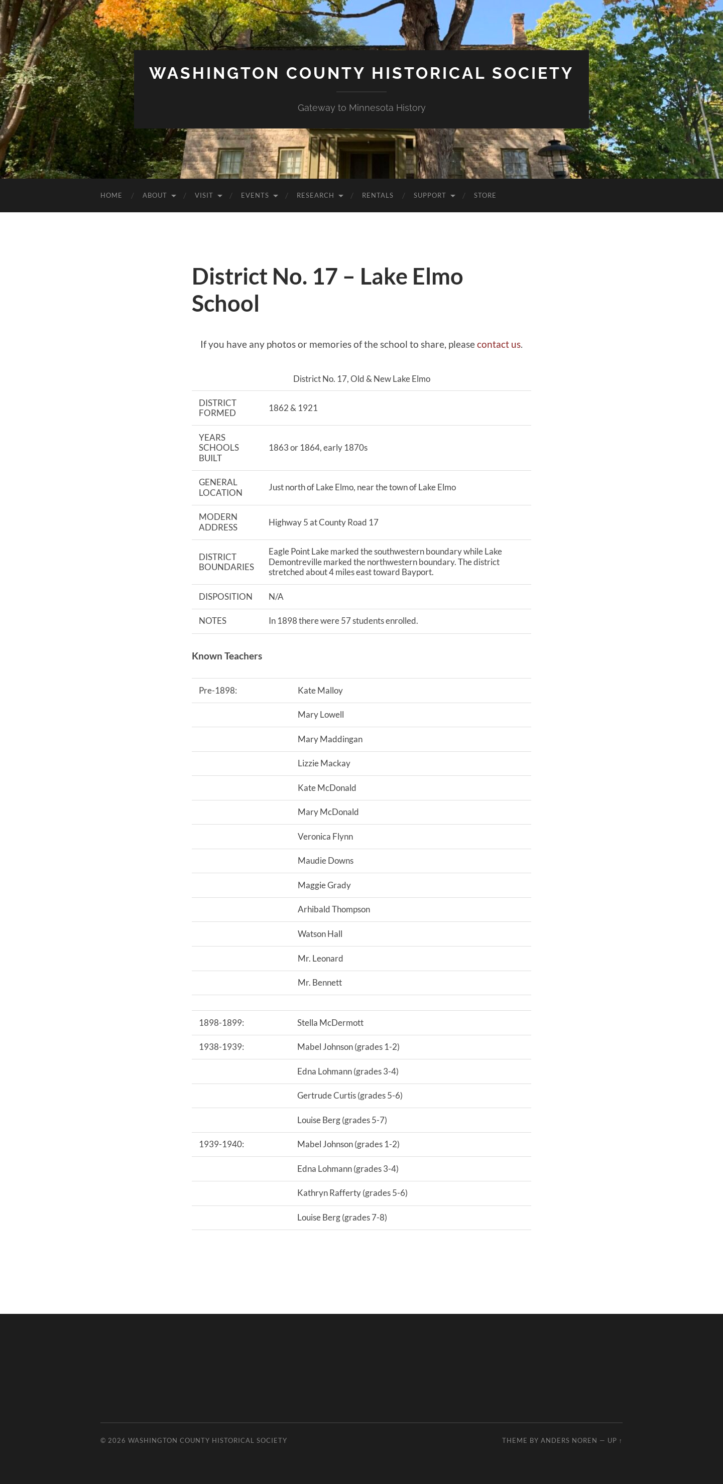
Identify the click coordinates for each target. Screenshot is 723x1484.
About (155, 195)
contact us (499, 344)
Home (111, 195)
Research (315, 195)
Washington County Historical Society (361, 73)
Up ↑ (615, 1440)
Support (430, 195)
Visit (204, 195)
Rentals (378, 195)
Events (255, 195)
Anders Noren (569, 1440)
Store (485, 195)
